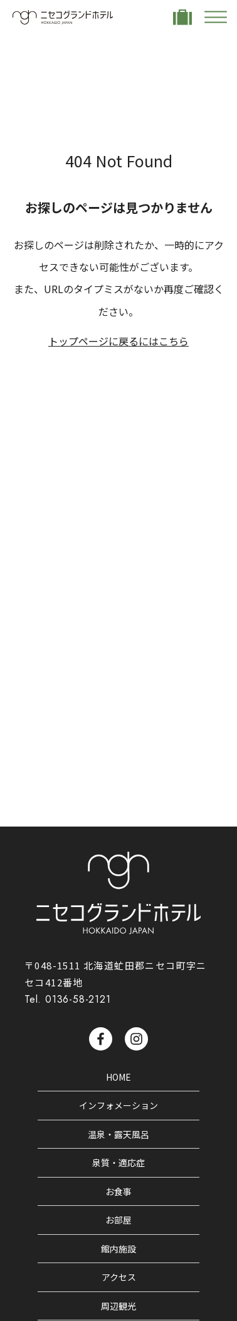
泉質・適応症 (118, 1162)
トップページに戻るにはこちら (118, 340)
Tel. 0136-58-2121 (67, 999)
